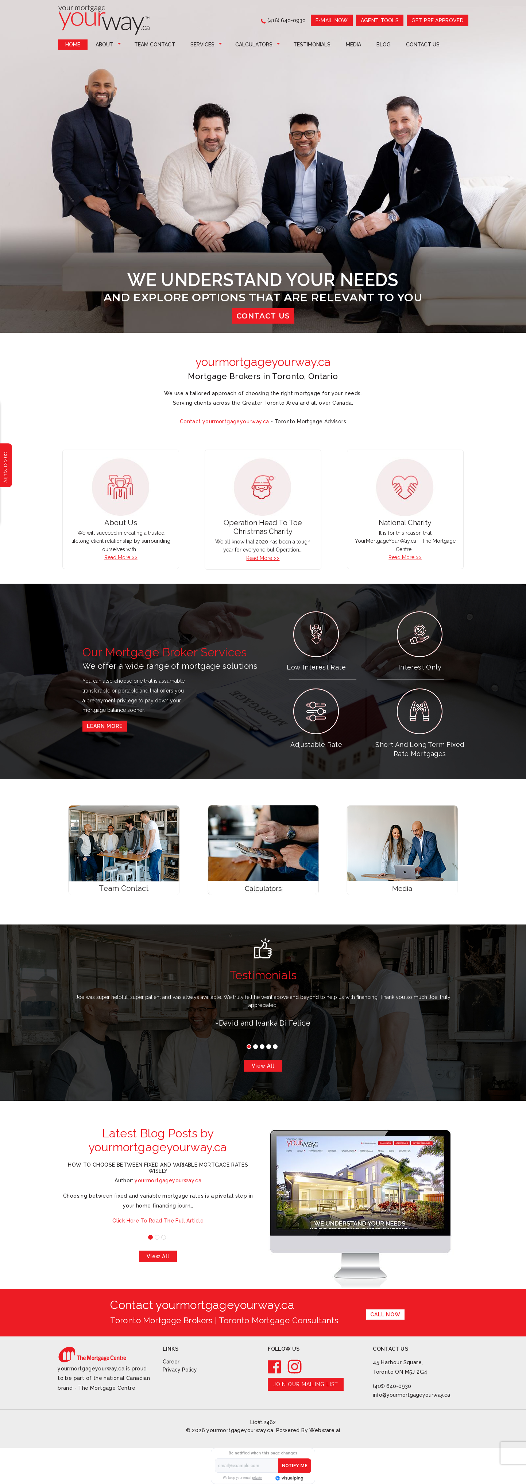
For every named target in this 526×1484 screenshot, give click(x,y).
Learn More (105, 726)
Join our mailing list (305, 1384)
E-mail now (332, 20)
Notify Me (295, 1465)
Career (171, 1362)
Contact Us (423, 44)
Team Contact (154, 44)
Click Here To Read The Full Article (158, 1221)
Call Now (385, 1314)
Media (353, 44)
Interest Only (419, 667)
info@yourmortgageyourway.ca (411, 1395)
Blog (383, 44)
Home (72, 44)
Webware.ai (324, 1430)
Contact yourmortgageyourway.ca (224, 421)
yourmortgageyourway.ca (239, 1430)
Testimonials (311, 44)
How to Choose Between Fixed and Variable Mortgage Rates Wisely (158, 1168)
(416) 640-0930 (286, 20)
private (257, 1478)
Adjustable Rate (316, 744)
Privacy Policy (180, 1370)
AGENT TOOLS (380, 20)
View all (263, 1066)
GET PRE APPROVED (437, 20)
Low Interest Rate (316, 667)
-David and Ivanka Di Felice (263, 1023)
